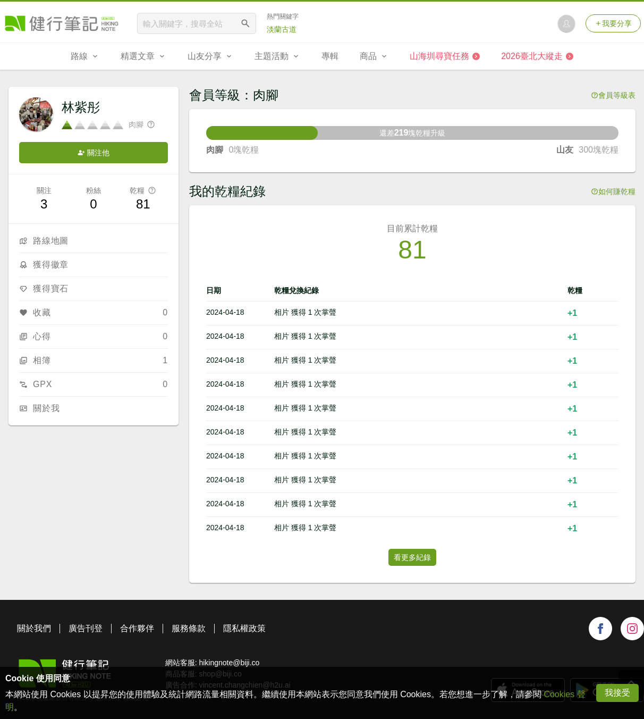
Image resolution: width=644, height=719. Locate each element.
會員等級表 (613, 95)
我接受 (617, 692)
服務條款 (189, 628)
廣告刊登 (86, 628)
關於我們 (34, 628)
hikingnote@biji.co (229, 662)
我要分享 (613, 23)
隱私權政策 (244, 628)
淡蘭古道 (281, 29)
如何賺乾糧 (613, 191)
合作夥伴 (137, 628)
